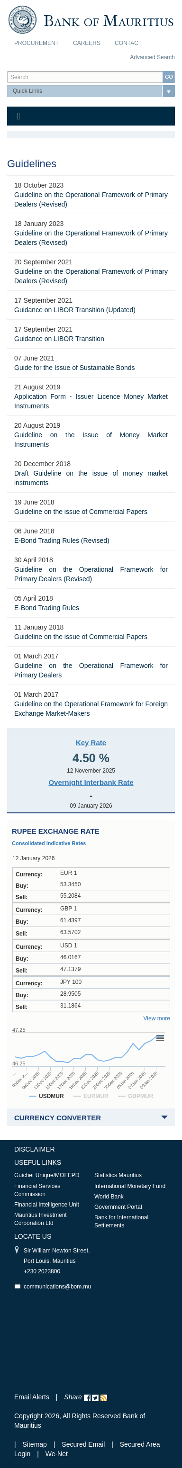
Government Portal (118, 1207)
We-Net (57, 1454)
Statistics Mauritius (118, 1175)
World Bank (109, 1196)
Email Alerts (31, 1397)
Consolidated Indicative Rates (49, 843)
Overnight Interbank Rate (90, 782)
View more (157, 1018)
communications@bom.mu (57, 1286)
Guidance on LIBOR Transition (59, 338)
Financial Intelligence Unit (46, 1204)
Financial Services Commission (37, 1190)
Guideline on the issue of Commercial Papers (80, 511)
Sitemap (36, 1444)
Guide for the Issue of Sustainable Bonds (74, 367)
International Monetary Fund (129, 1186)
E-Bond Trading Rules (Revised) (61, 540)
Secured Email (83, 1444)
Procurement (36, 43)
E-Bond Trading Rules (46, 608)
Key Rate (91, 743)
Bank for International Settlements (121, 1221)
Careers (86, 43)
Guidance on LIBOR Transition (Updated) (75, 310)
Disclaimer (34, 1149)
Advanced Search (152, 57)
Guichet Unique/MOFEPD (46, 1175)
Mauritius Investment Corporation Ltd (40, 1219)
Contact (128, 43)
